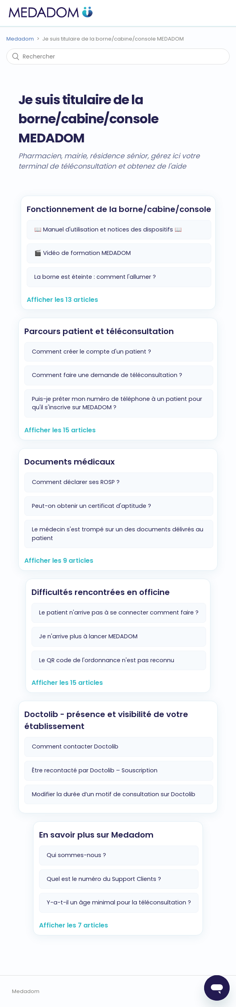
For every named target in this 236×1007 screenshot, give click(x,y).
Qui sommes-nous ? (76, 855)
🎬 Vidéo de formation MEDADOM (82, 253)
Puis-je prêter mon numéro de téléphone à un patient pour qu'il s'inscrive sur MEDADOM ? (117, 403)
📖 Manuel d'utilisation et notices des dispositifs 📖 (108, 229)
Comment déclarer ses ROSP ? (76, 482)
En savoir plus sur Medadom (96, 834)
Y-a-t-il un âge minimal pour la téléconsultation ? (119, 902)
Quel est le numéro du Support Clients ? (104, 879)
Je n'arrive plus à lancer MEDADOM (88, 636)
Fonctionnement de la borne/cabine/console (119, 209)
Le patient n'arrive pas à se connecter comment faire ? (119, 612)
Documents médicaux (69, 461)
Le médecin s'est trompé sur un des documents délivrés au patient (117, 533)
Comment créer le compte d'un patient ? (91, 352)
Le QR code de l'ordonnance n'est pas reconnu (106, 660)
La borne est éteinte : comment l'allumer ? (95, 277)
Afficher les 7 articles (73, 925)
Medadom (20, 39)
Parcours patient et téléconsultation (99, 331)
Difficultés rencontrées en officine (100, 592)
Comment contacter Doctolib (75, 746)
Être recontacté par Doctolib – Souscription (94, 770)
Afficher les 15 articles (60, 430)
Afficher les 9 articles (58, 560)
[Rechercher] (118, 56)
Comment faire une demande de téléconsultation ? (107, 375)
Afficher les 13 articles (62, 299)
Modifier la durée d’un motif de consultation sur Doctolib (113, 794)
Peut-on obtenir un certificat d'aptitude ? (91, 506)
